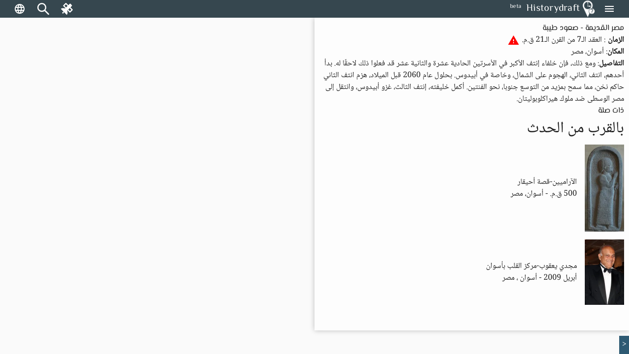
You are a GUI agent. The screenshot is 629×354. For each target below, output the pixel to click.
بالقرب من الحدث (575, 129)
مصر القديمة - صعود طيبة (583, 28)
